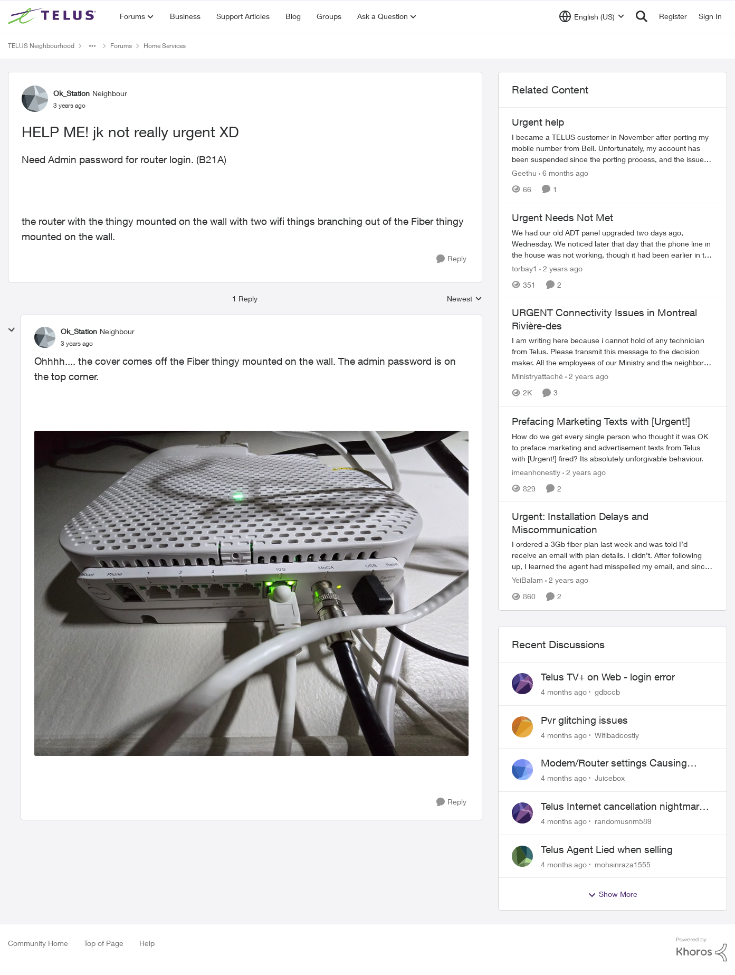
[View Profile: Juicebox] (522, 769)
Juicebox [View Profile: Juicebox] (610, 777)
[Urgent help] (612, 148)
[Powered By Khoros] (701, 950)
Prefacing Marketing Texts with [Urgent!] (601, 421)
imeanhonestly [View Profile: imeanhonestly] (536, 471)
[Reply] (451, 259)
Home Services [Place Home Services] (165, 46)
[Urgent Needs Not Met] (612, 243)
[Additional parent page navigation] (92, 46)
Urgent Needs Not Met (562, 217)
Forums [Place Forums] (121, 46)
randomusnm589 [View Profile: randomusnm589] (623, 821)
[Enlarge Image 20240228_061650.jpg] (251, 593)
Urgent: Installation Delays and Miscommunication (580, 522)
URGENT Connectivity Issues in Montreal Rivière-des (604, 319)
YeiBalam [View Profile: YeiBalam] (527, 580)
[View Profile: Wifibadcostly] (522, 726)
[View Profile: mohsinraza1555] (522, 856)
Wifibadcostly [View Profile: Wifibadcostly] (617, 734)
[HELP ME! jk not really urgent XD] (77, 343)
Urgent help (538, 122)
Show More (612, 894)
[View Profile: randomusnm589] (522, 812)
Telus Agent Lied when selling (607, 849)
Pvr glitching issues (584, 720)
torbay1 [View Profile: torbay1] (524, 267)
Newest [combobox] (464, 299)
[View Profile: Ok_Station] (35, 99)
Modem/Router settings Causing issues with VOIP (614, 763)
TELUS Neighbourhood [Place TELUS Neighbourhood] (41, 46)
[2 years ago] (561, 267)
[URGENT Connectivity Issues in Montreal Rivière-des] (612, 351)
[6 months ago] (563, 172)
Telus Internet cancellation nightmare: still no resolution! (624, 806)
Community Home (38, 943)
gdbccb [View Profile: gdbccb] (607, 691)
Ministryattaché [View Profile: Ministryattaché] (537, 376)
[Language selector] (592, 16)
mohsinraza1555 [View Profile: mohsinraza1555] (623, 863)
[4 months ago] (564, 691)
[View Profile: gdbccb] (522, 683)
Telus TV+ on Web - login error (608, 677)
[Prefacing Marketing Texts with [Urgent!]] (612, 446)
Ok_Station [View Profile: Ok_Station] (71, 93)
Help (147, 943)
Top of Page (103, 943)
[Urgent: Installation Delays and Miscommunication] (612, 555)
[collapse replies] (11, 330)
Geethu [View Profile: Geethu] (524, 172)
